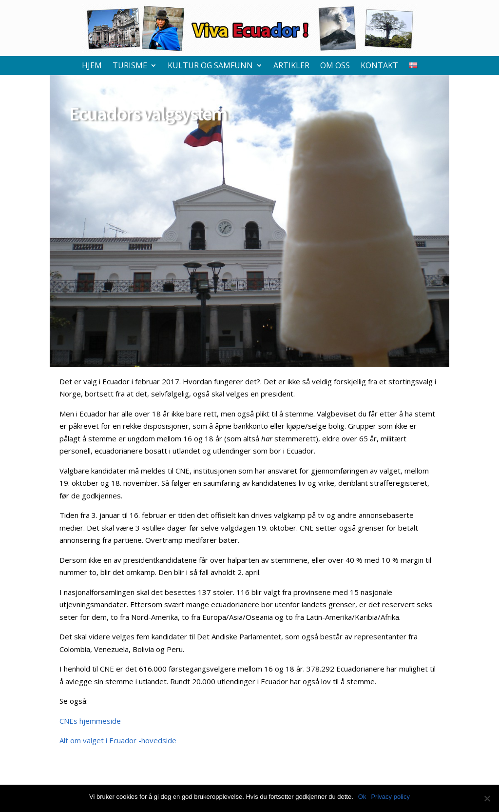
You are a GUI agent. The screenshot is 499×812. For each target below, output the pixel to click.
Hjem (92, 66)
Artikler (291, 66)
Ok (362, 796)
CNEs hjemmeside (90, 721)
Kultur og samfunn (210, 66)
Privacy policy (390, 796)
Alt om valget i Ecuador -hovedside (117, 740)
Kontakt (379, 66)
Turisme (130, 66)
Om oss (335, 66)
